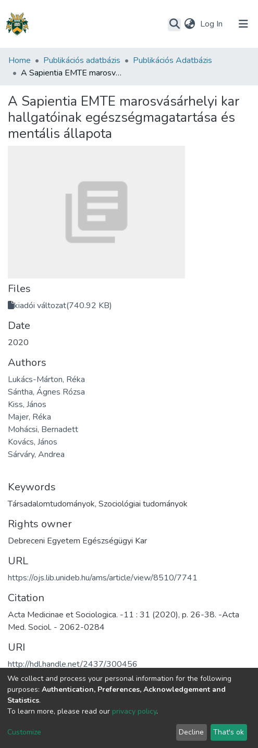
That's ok (228, 732)
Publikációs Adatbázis (172, 60)
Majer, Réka (29, 417)
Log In (212, 24)
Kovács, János (32, 442)
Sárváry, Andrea (36, 454)
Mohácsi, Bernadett (43, 429)
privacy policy (134, 711)
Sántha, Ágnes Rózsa (46, 392)
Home (19, 60)
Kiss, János (27, 404)
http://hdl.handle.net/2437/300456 (73, 664)
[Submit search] (174, 24)
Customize (24, 732)
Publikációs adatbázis (81, 60)
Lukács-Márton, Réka (46, 379)
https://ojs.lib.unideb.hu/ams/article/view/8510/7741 (103, 578)
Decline (191, 732)
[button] (189, 24)
